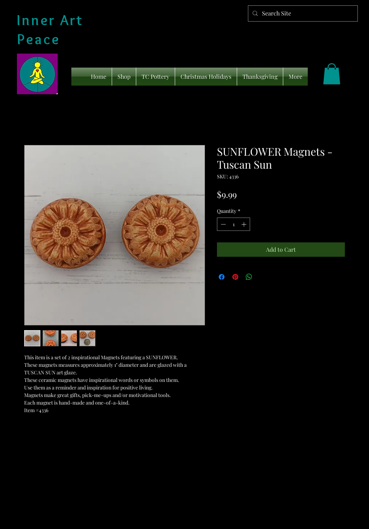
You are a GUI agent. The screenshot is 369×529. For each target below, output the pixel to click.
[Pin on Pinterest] (235, 277)
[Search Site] (302, 13)
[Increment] (244, 224)
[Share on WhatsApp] (249, 277)
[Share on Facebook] (221, 277)
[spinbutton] (233, 224)
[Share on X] (262, 277)
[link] (332, 74)
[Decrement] (222, 224)
